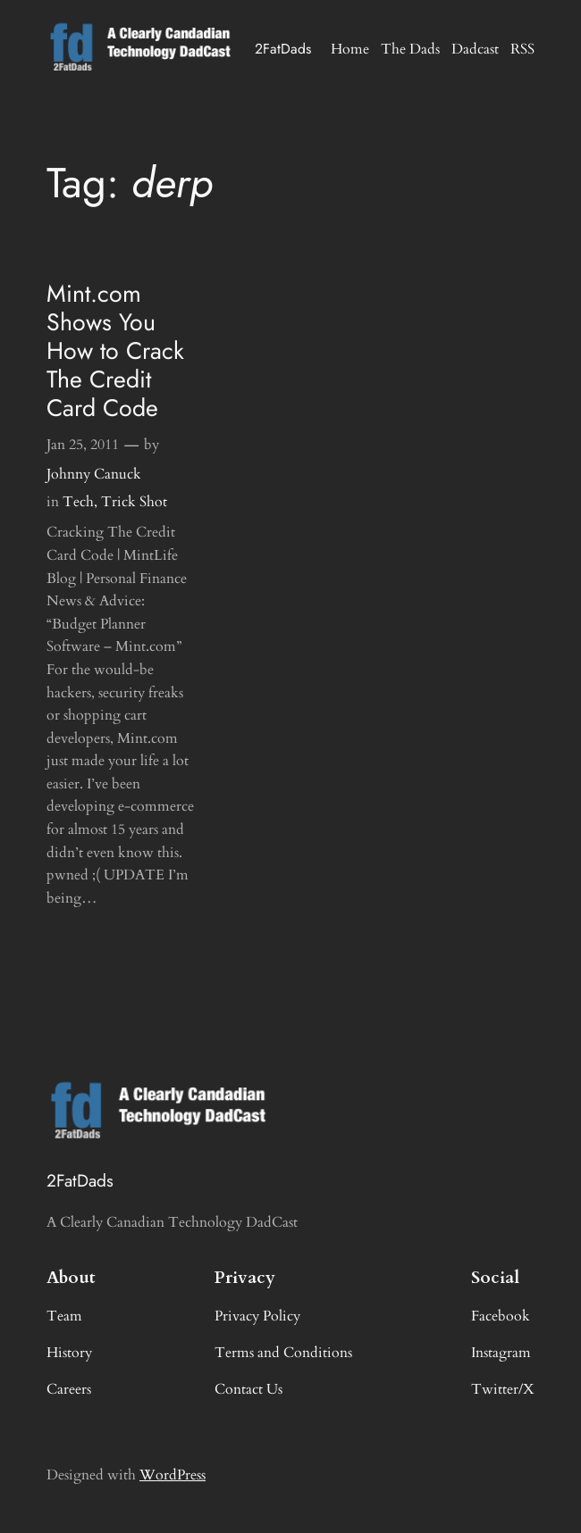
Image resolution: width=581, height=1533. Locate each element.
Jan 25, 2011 (82, 444)
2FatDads (283, 48)
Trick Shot (134, 502)
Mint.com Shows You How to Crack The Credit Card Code (115, 350)
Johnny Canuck (93, 474)
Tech (78, 502)
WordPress (172, 1475)
